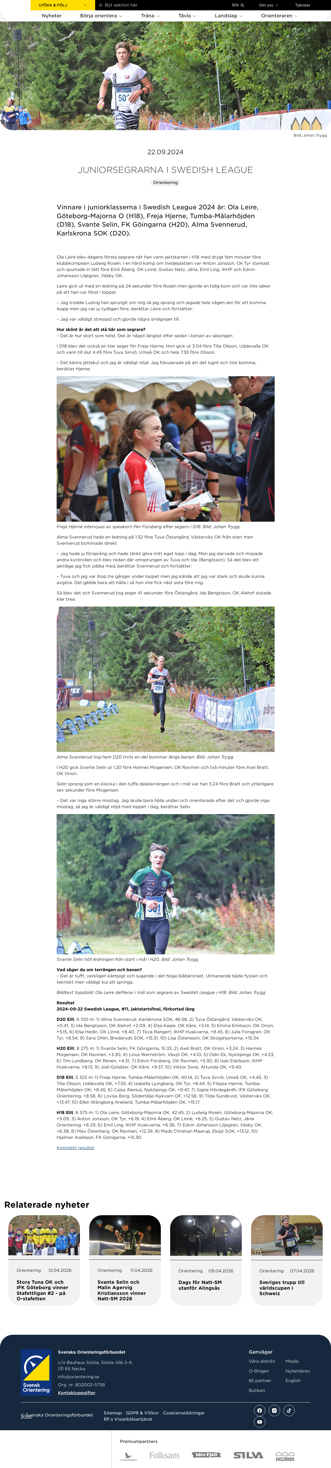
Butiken (257, 1390)
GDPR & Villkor (142, 1413)
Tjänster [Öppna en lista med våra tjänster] (302, 5)
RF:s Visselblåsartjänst (128, 1419)
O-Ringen (259, 1371)
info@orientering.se (78, 1376)
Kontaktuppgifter (76, 1392)
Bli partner (260, 1380)
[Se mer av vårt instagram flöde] (274, 1410)
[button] (63, 5)
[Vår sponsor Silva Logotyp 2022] (249, 1456)
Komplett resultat (75, 1147)
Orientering (165, 182)
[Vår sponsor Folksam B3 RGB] (164, 1456)
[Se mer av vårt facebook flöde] (259, 1410)
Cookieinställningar (184, 1413)
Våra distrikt (262, 1361)
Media (291, 1361)
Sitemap (113, 1413)
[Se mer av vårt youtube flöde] (259, 1422)
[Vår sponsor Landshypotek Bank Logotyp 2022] (128, 1456)
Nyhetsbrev (297, 1371)
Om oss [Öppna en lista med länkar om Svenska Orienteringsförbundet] (269, 5)
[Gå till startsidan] (24, 10)
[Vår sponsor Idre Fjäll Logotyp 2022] (206, 1456)
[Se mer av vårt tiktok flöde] (289, 1410)
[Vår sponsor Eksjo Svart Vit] (285, 1456)
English (292, 1380)
